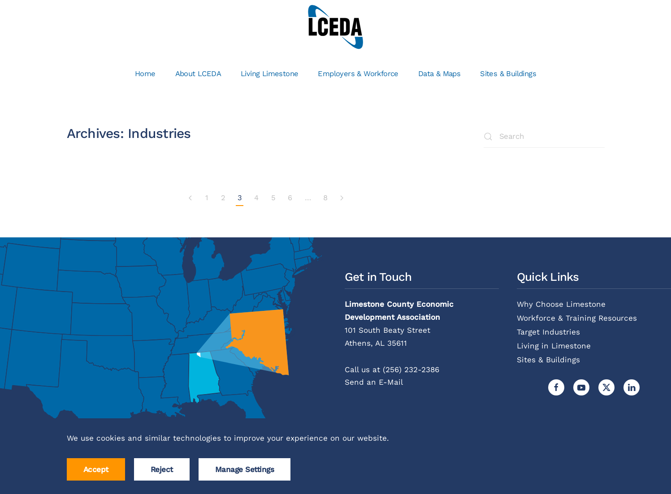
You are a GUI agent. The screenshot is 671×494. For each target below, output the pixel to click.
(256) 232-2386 (411, 369)
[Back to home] (335, 26)
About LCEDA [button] (198, 73)
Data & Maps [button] (439, 73)
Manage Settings (244, 469)
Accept (95, 469)
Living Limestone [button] (269, 73)
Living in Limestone (554, 345)
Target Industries (548, 331)
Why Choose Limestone (561, 304)
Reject (162, 469)
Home (145, 73)
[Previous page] (190, 198)
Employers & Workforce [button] (358, 73)
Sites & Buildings (508, 73)
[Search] (544, 136)
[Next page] (341, 198)
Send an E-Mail (374, 382)
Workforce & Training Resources (577, 318)
